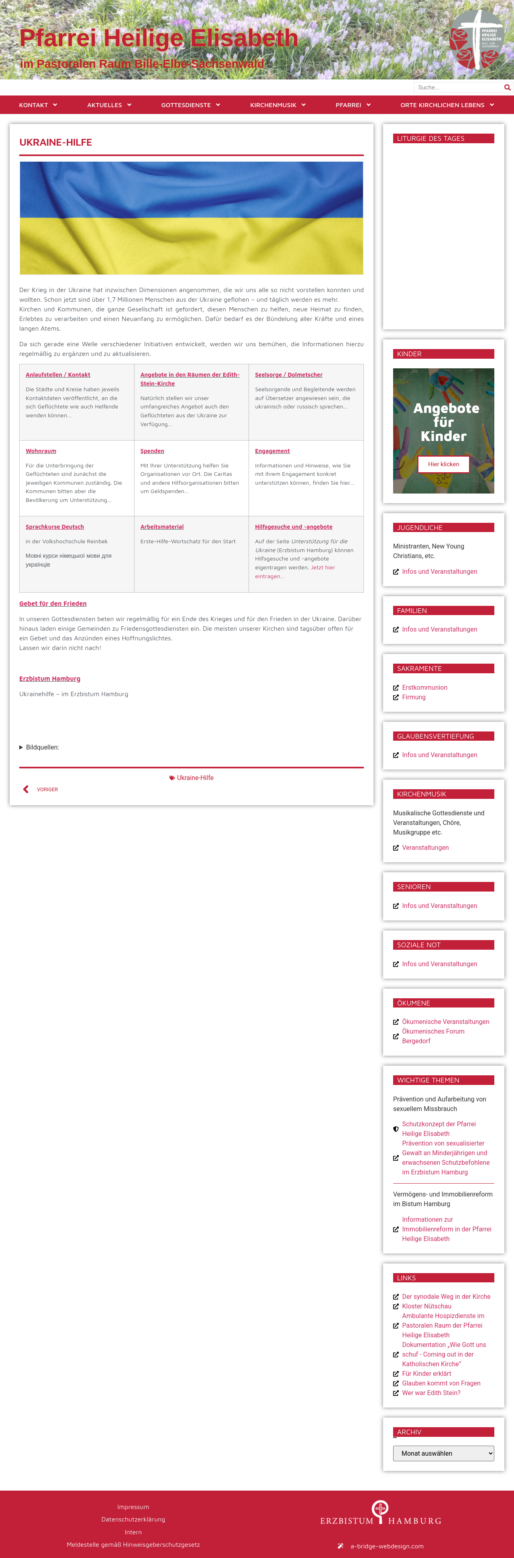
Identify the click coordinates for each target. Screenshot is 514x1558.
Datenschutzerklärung (133, 1518)
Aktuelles (109, 105)
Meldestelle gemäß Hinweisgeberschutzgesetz (133, 1542)
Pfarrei (354, 105)
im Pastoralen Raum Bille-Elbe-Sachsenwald (142, 63)
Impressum (133, 1506)
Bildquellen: (42, 747)
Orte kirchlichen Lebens (447, 105)
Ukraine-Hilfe (195, 778)
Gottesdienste (191, 105)
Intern (133, 1530)
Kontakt (38, 105)
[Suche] (507, 87)
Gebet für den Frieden (53, 603)
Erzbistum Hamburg (49, 678)
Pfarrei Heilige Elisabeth (159, 37)
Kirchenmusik (278, 105)
